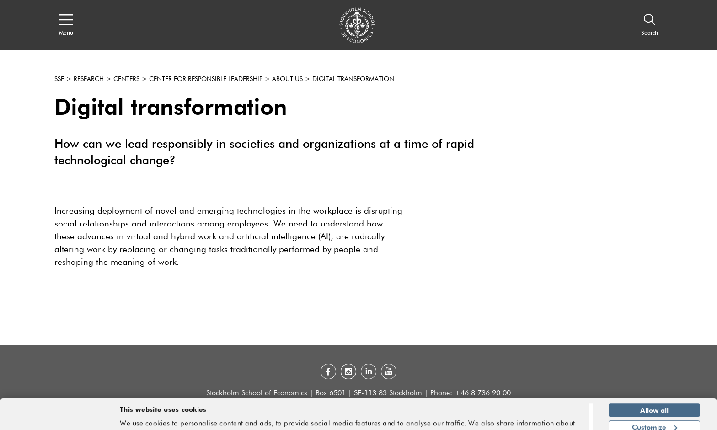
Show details (557, 419)
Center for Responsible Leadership (205, 79)
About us (287, 79)
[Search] (650, 25)
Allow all (654, 383)
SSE (59, 79)
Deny (654, 417)
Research (89, 79)
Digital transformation (353, 79)
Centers (126, 79)
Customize (654, 400)
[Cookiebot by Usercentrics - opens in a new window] (59, 418)
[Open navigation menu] (66, 25)
